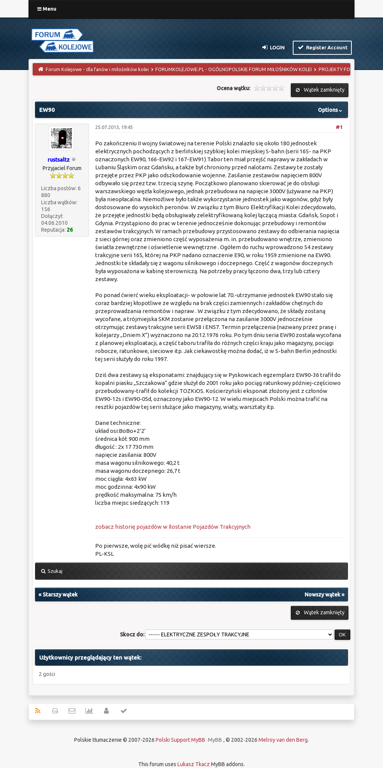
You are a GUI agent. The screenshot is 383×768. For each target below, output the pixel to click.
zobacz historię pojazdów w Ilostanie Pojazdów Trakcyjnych (173, 526)
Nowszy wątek (322, 595)
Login (273, 47)
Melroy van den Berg (283, 740)
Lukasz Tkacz (193, 764)
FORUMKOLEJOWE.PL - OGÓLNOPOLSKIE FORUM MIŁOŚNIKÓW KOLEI (233, 69)
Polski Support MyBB (180, 740)
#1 (339, 127)
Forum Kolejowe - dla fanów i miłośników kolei (97, 69)
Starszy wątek (60, 595)
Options (331, 110)
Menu (46, 8)
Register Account (322, 47)
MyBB (215, 740)
